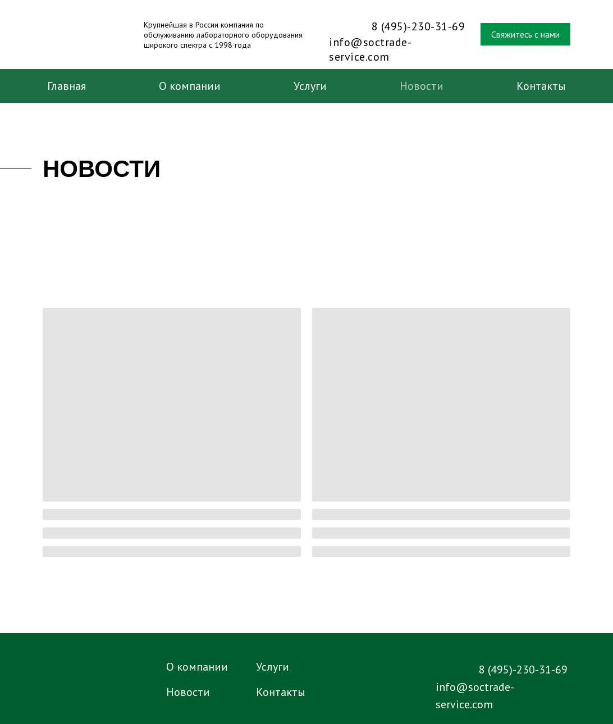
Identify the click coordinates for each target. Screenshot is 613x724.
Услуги (310, 86)
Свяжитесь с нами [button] (525, 34)
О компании (190, 86)
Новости (421, 86)
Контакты (541, 86)
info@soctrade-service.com (370, 49)
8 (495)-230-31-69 (418, 26)
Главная (66, 86)
